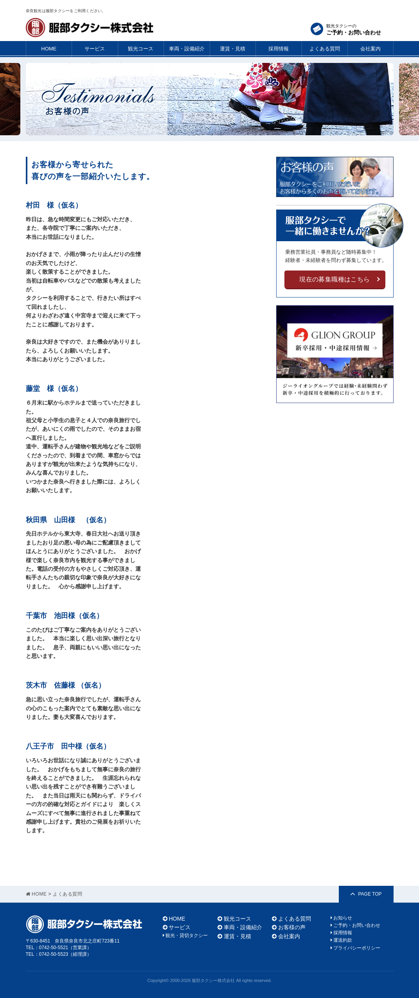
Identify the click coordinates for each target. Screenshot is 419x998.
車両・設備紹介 (187, 49)
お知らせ (341, 918)
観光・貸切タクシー (185, 935)
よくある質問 (324, 49)
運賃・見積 (232, 49)
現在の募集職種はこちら (334, 279)
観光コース (140, 49)
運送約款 (341, 940)
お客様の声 (289, 927)
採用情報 (278, 49)
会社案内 (370, 49)
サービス (95, 49)
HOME (48, 49)
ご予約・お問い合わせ (355, 925)
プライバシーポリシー (355, 948)
